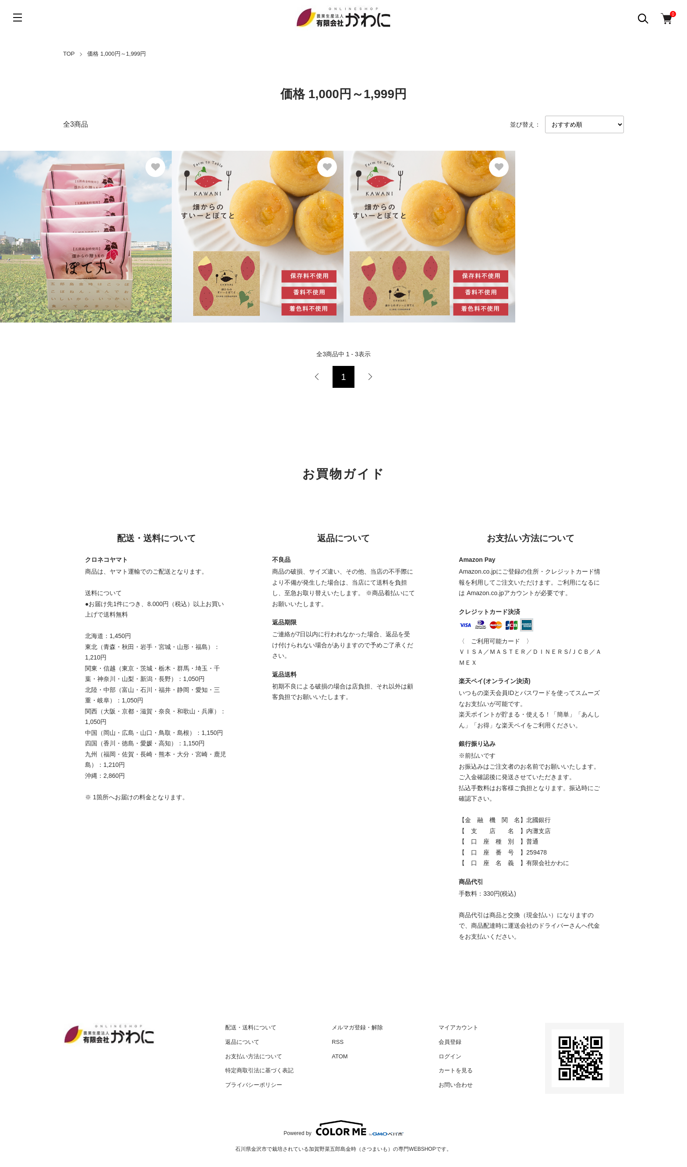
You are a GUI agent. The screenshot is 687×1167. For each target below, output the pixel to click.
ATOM (339, 1056)
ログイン (450, 1056)
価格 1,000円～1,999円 (116, 53)
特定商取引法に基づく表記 (259, 1070)
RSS (338, 1042)
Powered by (343, 1128)
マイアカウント (458, 1027)
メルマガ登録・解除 (357, 1027)
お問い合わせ (456, 1085)
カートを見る (456, 1070)
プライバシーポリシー (253, 1085)
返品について (242, 1042)
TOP (69, 53)
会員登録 (450, 1042)
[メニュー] (17, 17)
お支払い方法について (253, 1056)
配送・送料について (250, 1027)
